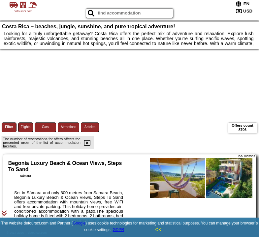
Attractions (68, 127)
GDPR (118, 229)
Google (79, 223)
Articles (89, 127)
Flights (25, 127)
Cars (45, 127)
